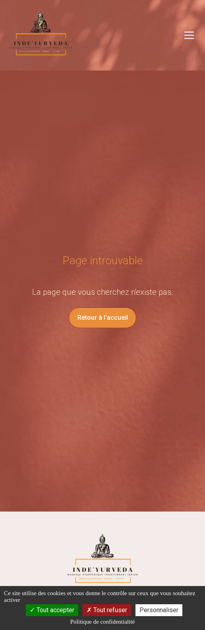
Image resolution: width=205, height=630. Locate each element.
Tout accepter (52, 610)
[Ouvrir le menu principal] (189, 35)
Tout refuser (107, 610)
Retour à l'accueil (102, 317)
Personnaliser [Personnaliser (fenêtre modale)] (158, 610)
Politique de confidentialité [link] (102, 622)
